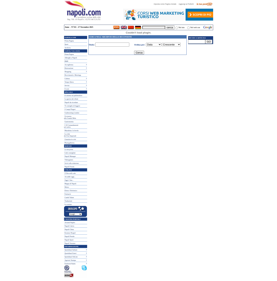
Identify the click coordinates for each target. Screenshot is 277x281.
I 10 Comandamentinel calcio (71, 126)
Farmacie (68, 194)
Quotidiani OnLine (71, 257)
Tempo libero (69, 82)
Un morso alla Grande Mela (70, 117)
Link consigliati (70, 153)
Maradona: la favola (71, 130)
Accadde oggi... (70, 177)
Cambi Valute (69, 197)
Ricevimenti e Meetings (73, 75)
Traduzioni (68, 201)
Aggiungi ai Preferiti (187, 4)
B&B (66, 61)
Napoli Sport (69, 240)
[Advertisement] (200, 67)
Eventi (67, 89)
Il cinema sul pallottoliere (73, 95)
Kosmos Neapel (70, 233)
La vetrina (68, 204)
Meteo (67, 187)
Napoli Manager (70, 156)
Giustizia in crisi (70, 139)
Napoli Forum (69, 167)
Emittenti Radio (70, 264)
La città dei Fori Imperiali (70, 135)
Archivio (68, 48)
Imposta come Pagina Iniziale (166, 4)
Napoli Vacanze (70, 243)
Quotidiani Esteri (71, 253)
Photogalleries (70, 143)
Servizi (67, 85)
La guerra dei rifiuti (71, 99)
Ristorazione (69, 68)
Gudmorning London (72, 113)
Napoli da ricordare (71, 102)
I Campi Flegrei (70, 109)
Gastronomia (69, 122)
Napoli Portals (70, 236)
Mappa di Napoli (70, 184)
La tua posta (69, 149)
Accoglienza (69, 65)
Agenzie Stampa (70, 260)
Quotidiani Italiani (71, 250)
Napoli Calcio (69, 226)
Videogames (69, 160)
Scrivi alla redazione (72, 163)
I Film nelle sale (70, 173)
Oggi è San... (69, 180)
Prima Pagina (69, 41)
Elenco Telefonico (71, 191)
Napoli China (69, 229)
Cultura (67, 78)
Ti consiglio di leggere (72, 106)
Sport (66, 44)
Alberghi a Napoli (71, 58)
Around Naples (70, 222)
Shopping (68, 72)
